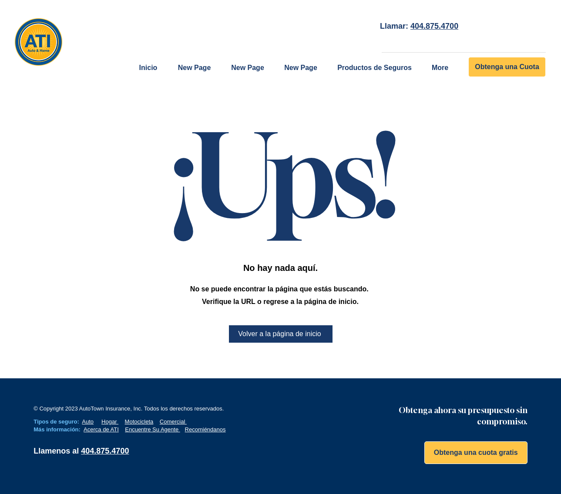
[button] (374, 68)
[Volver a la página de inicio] (281, 334)
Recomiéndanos (205, 429)
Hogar (109, 421)
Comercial (173, 421)
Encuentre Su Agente (152, 429)
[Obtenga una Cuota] (507, 67)
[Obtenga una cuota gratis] (475, 452)
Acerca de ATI (101, 429)
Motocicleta (139, 421)
